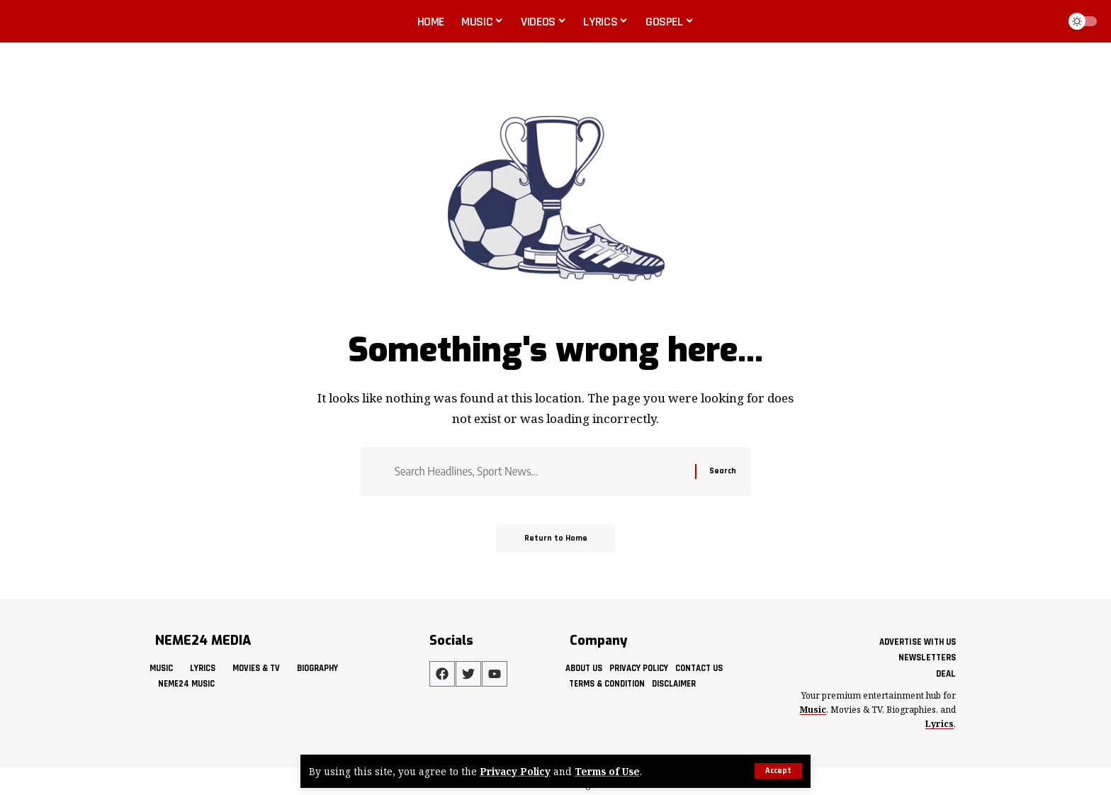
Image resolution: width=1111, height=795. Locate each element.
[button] (778, 771)
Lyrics (939, 724)
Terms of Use (607, 771)
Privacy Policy (515, 771)
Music (813, 710)
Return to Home (555, 538)
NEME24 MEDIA (203, 640)
